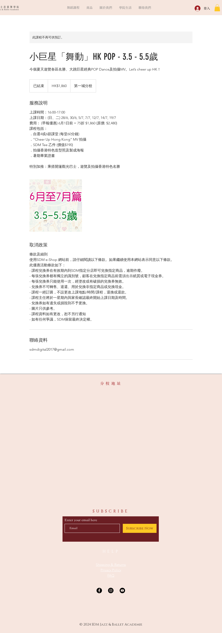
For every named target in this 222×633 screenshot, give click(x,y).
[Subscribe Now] (140, 528)
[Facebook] (99, 590)
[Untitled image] (55, 205)
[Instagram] (110, 590)
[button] (73, 7)
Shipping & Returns (111, 564)
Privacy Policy (111, 570)
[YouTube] (122, 590)
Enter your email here (81, 520)
